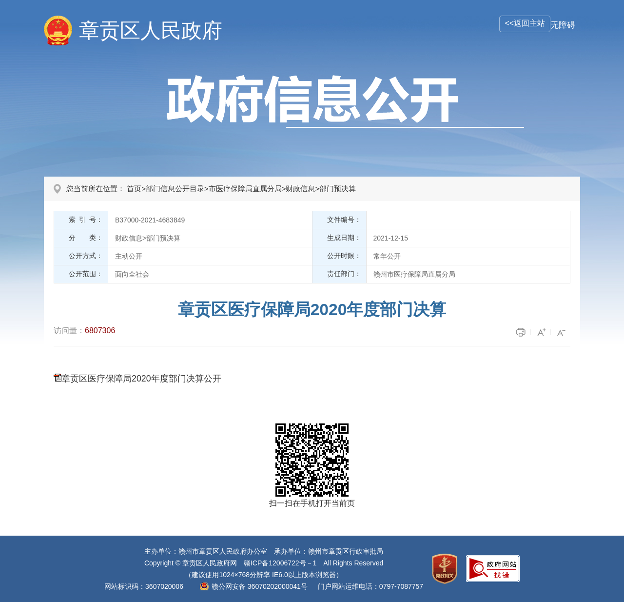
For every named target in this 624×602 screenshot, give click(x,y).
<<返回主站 (525, 23)
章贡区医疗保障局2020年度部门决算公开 (141, 378)
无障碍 (562, 25)
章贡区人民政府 (150, 30)
